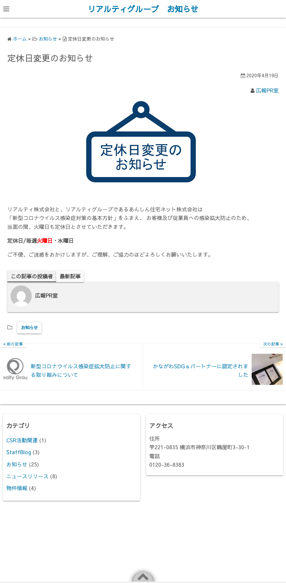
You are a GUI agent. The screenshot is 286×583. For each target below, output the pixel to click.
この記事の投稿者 (32, 276)
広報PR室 (267, 90)
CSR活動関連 (22, 440)
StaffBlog (18, 451)
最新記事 (70, 276)
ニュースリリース (27, 476)
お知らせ (29, 328)
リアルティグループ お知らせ (143, 9)
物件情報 (16, 488)
